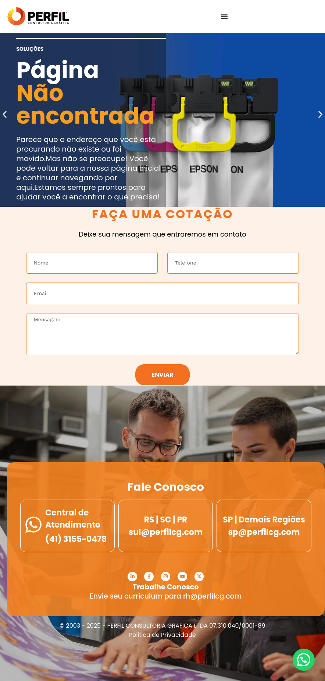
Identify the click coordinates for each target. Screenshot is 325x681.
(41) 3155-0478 (76, 539)
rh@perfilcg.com (212, 596)
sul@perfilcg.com (166, 532)
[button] (4, 114)
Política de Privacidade (162, 635)
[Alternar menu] (224, 16)
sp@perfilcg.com (264, 532)
